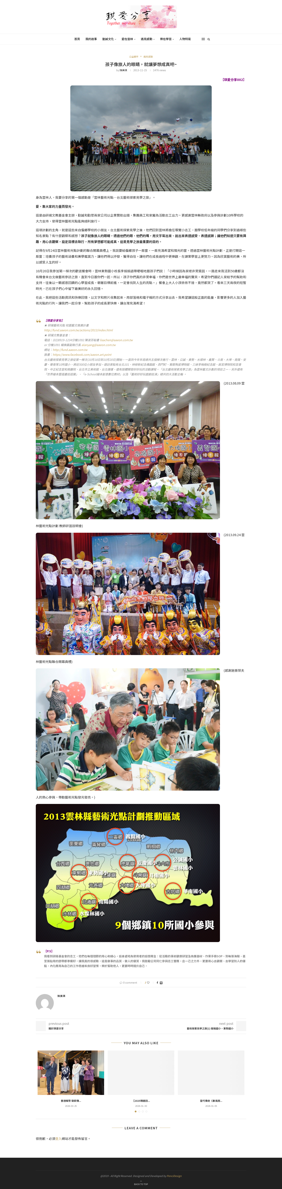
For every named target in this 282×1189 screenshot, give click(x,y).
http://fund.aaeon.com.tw (70, 349)
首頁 (77, 39)
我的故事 (91, 39)
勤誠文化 (108, 39)
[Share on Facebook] (157, 982)
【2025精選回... (141, 1100)
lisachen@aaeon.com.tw (116, 340)
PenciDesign (174, 1176)
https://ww (60, 354)
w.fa (70, 354)
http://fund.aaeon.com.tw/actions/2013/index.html (78, 330)
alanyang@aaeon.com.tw (98, 345)
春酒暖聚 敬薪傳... (71, 1100)
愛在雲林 (127, 39)
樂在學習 (166, 39)
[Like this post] (150, 982)
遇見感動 (146, 39)
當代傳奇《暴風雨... (211, 1100)
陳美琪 (123, 70)
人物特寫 (185, 39)
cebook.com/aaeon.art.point (92, 354)
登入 (58, 1138)
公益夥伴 (133, 56)
